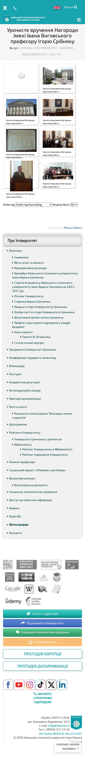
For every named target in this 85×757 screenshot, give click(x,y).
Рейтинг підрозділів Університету (44, 454)
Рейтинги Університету (23, 432)
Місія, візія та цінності (28, 262)
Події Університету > (35, 54)
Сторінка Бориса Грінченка (31, 301)
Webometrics (22, 444)
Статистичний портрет (28, 342)
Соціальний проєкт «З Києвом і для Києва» (36, 470)
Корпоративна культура (29, 268)
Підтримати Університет (42, 623)
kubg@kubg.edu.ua (59, 725)
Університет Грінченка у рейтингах (37, 439)
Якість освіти (17, 406)
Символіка (20, 257)
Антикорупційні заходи (23, 390)
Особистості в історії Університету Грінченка (43, 312)
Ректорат (14, 374)
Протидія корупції (42, 653)
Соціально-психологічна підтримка (32, 491)
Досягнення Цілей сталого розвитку (37, 317)
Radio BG (14, 516)
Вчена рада (16, 366)
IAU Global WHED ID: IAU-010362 (60, 733)
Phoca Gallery (73, 227)
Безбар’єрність (42, 642)
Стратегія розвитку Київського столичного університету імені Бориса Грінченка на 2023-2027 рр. (43, 287)
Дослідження (17, 424)
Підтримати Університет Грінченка (31, 349)
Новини (13, 508)
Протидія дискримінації (24, 398)
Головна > (27, 48)
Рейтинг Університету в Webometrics (46, 449)
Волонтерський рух (21, 478)
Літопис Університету (27, 296)
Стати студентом (42, 614)
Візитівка (14, 250)
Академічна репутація (23, 382)
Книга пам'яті (22, 332)
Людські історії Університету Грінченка (39, 306)
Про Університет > (47, 48)
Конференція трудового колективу (31, 357)
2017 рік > (56, 54)
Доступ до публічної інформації (29, 500)
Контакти (14, 533)
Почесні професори (21, 462)
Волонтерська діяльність (30, 485)
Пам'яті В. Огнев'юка (35, 337)
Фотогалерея (17, 524)
